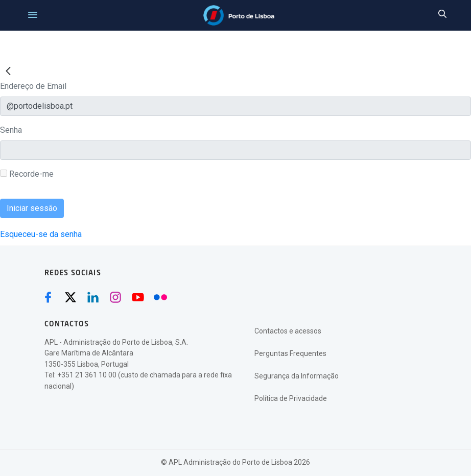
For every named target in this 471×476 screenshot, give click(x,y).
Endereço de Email (33, 86)
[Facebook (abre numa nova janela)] (48, 297)
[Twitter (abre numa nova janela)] (70, 297)
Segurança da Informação (296, 376)
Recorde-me (27, 174)
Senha (11, 130)
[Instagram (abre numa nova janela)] (115, 297)
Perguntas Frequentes (290, 353)
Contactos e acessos (287, 331)
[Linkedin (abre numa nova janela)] (93, 297)
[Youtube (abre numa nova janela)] (138, 297)
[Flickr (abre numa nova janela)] (160, 297)
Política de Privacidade (290, 398)
